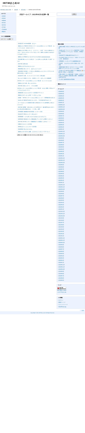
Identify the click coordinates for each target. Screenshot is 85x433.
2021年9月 (61, 218)
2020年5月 (61, 253)
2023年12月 (62, 158)
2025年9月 (61, 111)
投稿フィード (62, 302)
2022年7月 (61, 195)
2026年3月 (61, 98)
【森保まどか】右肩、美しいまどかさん (26, 83)
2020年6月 (61, 251)
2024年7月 (61, 142)
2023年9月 (61, 164)
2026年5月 (61, 93)
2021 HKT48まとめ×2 (41, 312)
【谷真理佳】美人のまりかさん (24, 129)
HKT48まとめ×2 (11, 3)
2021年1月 (61, 235)
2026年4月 (61, 96)
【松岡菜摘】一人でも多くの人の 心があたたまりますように (31, 116)
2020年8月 (61, 247)
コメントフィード (63, 304)
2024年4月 (61, 149)
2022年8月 (61, 193)
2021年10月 (62, 215)
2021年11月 (62, 213)
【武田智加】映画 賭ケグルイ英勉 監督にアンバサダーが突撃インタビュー (35, 119)
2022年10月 (62, 189)
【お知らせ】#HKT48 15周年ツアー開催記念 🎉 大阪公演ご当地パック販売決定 (72, 71)
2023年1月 (61, 182)
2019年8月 (61, 273)
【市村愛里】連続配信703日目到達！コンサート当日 (29, 111)
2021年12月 (62, 211)
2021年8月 (61, 220)
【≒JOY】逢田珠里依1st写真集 (67, 79)
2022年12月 (62, 184)
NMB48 (4, 20)
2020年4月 (61, 255)
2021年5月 (61, 227)
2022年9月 (61, 191)
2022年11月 (62, 187)
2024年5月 (61, 147)
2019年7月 (61, 275)
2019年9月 (61, 271)
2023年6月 (61, 171)
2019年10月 (62, 269)
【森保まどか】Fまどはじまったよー (26, 66)
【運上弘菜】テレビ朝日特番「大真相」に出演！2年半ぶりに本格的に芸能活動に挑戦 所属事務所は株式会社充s (71, 76)
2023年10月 (62, 162)
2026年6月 (61, 91)
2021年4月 (61, 229)
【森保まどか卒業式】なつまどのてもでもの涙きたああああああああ (33, 56)
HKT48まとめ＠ (61, 290)
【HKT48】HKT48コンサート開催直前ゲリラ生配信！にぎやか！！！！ (34, 121)
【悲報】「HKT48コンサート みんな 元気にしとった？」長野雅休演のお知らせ (36, 97)
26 (38, 134)
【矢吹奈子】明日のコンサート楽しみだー (27, 114)
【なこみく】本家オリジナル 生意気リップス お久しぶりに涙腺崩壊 (34, 78)
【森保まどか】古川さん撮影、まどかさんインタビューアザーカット (33, 131)
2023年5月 (61, 173)
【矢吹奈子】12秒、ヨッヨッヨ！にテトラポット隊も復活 (31, 75)
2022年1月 (61, 209)
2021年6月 (61, 224)
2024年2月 (61, 153)
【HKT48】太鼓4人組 (22, 63)
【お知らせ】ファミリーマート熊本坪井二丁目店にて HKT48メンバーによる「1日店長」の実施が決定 (71, 52)
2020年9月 (61, 244)
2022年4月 (61, 202)
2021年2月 (61, 233)
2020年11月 (62, 240)
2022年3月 (61, 204)
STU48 (4, 27)
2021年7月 (61, 222)
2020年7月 (61, 249)
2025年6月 (61, 118)
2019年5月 (61, 280)
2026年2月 (61, 100)
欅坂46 (4, 31)
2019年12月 (62, 264)
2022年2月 (61, 207)
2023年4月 (61, 176)
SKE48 (4, 18)
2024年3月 (61, 151)
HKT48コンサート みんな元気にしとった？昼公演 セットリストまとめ (34, 80)
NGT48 (4, 25)
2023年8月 (61, 167)
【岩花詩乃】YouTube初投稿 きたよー (26, 43)
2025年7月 (61, 115)
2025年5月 (61, 120)
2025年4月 (61, 122)
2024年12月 (62, 131)
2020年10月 (62, 242)
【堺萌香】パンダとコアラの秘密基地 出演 (69, 61)
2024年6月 (61, 144)
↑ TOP (82, 310)
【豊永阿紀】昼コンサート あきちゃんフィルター (29, 68)
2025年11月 (62, 107)
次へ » (41, 134)
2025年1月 (61, 129)
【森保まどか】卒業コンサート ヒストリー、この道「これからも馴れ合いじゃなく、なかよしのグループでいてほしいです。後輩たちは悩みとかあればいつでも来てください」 (35, 52)
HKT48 (4, 22)
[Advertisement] (42, 28)
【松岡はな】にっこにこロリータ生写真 (26, 126)
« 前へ (18, 134)
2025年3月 (61, 124)
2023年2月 (61, 180)
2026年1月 (61, 102)
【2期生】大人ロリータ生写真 (24, 124)
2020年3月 (61, 258)
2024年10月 (62, 136)
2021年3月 (61, 231)
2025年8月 (61, 113)
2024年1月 (61, 155)
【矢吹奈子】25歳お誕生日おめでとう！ (69, 55)
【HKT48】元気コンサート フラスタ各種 (27, 85)
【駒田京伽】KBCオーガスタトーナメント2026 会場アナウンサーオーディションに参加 (71, 67)
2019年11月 (62, 267)
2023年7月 (61, 169)
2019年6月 (61, 278)
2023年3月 (61, 178)
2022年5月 (61, 200)
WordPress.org (62, 306)
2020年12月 (62, 238)
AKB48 (4, 16)
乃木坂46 (4, 29)
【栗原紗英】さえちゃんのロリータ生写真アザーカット (30, 92)
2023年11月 (62, 160)
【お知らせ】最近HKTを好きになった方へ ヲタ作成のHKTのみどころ (34, 100)
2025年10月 (62, 109)
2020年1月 (61, 262)
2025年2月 (61, 127)
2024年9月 (61, 138)
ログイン (61, 300)
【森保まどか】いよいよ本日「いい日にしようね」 (29, 95)
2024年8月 (61, 140)
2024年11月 (62, 133)
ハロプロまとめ (61, 292)
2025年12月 (62, 104)
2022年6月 (61, 198)
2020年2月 (61, 260)
